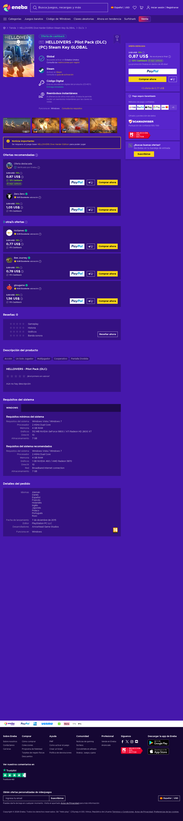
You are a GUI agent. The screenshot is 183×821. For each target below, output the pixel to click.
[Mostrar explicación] (40, 197)
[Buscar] (69, 7)
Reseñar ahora (107, 334)
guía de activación (65, 75)
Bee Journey (20, 258)
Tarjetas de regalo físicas (33, 753)
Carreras (7, 749)
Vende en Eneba (109, 741)
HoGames (19, 231)
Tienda (12, 28)
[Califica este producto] (16, 376)
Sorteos (79, 745)
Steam (59, 72)
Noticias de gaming (85, 741)
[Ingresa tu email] (26, 798)
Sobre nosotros (10, 741)
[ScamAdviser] (141, 121)
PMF (51, 741)
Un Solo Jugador (24, 359)
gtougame (19, 285)
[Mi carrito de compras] (141, 7)
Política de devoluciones (60, 753)
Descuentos (27, 756)
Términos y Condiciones (123, 812)
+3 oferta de (152, 88)
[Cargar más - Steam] (41, 71)
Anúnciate (106, 745)
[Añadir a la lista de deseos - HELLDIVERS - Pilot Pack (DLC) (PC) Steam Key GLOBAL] (117, 39)
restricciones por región (69, 62)
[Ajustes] (120, 7)
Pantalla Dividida (79, 359)
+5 (173, 107)
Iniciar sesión (155, 8)
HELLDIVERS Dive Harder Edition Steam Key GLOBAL (47, 28)
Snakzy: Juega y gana (86, 753)
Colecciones (27, 745)
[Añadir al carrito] (173, 79)
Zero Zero (19, 194)
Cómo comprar (29, 741)
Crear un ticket (56, 749)
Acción (8, 359)
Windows (37, 532)
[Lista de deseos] (134, 7)
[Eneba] (15, 7)
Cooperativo (60, 359)
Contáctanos (8, 745)
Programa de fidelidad (32, 749)
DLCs (81, 28)
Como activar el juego (59, 745)
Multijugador (43, 359)
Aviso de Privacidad (70, 803)
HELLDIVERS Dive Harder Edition (53, 144)
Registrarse (172, 8)
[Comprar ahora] (153, 71)
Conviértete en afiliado (86, 749)
